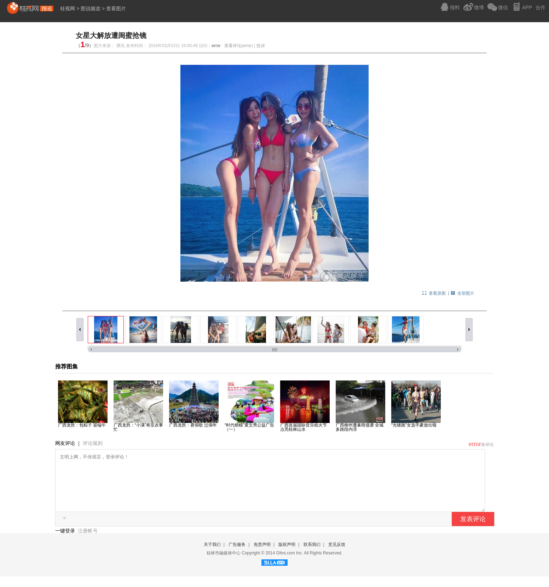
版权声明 (286, 555)
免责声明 (262, 555)
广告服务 (237, 555)
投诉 (260, 45)
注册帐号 (88, 541)
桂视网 (67, 8)
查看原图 (437, 293)
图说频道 (90, 8)
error (216, 45)
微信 (503, 7)
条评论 (487, 444)
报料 (455, 7)
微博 (479, 7)
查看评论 (232, 45)
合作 (540, 7)
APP (527, 7)
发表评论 (473, 529)
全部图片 (465, 293)
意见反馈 (336, 555)
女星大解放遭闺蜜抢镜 (111, 35)
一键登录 (65, 541)
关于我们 (212, 555)
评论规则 (93, 443)
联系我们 (312, 555)
